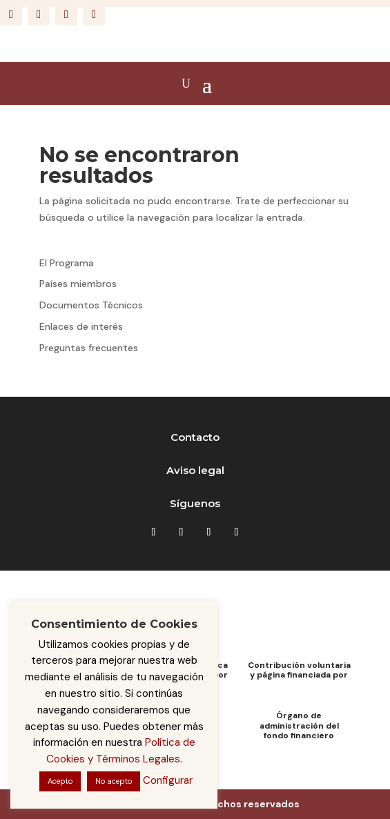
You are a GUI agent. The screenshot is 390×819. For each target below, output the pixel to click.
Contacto (195, 437)
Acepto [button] (60, 781)
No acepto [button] (113, 781)
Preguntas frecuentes (88, 348)
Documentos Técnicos (91, 305)
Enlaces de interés (81, 326)
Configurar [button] (168, 780)
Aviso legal (195, 470)
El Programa (66, 263)
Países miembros (78, 283)
